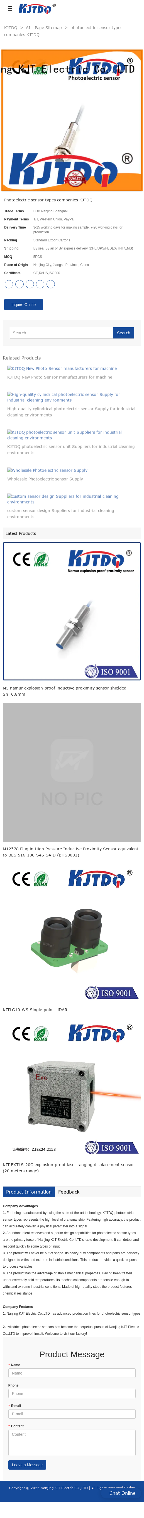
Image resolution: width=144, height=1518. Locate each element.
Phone (13, 1385)
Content (16, 1426)
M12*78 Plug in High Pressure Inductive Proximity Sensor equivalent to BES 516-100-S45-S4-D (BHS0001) (70, 851)
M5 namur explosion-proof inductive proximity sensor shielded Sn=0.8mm (64, 691)
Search (123, 332)
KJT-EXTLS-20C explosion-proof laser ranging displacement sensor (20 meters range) (68, 1167)
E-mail (14, 1406)
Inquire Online (23, 304)
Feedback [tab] (68, 1191)
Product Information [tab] (29, 1191)
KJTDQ (10, 27)
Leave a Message (27, 1465)
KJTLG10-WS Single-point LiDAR (35, 1009)
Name (14, 1365)
